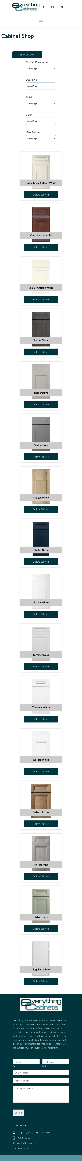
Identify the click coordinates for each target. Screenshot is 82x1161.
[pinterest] (62, 6)
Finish (29, 97)
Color (29, 114)
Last (44, 1066)
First (15, 1066)
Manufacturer (33, 132)
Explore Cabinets (41, 194)
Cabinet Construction (37, 62)
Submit (18, 1112)
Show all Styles (27, 54)
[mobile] (14, 1138)
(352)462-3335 (25, 1137)
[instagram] (52, 6)
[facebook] (44, 6)
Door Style (31, 79)
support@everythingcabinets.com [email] (34, 1132)
